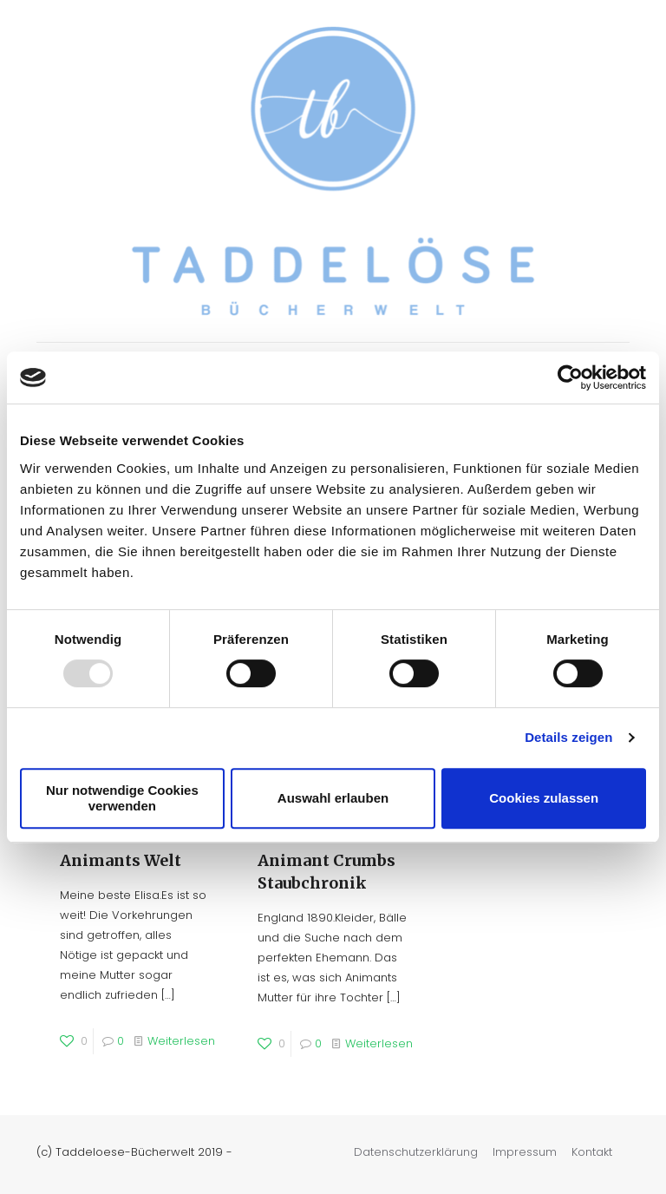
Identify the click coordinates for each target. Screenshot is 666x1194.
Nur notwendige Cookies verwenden (122, 798)
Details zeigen (568, 737)
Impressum (525, 1152)
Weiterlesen (181, 1041)
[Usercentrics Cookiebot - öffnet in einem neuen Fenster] (570, 377)
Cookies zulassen (543, 798)
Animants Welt (120, 860)
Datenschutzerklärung (416, 1152)
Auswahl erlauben (333, 798)
